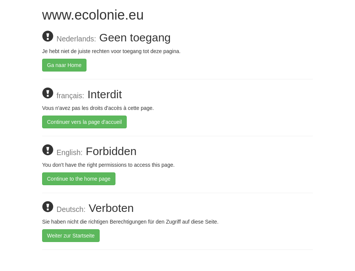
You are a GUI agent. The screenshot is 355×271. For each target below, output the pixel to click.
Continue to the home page (79, 179)
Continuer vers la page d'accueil (84, 122)
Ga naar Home (64, 65)
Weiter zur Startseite (71, 236)
